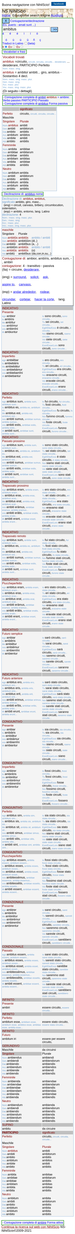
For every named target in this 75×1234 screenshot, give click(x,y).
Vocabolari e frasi (14, 51)
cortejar (25, 299)
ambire (42, 1222)
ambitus (43, 103)
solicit (34, 277)
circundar (8, 299)
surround (19, 277)
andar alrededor (24, 292)
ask (45, 277)
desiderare (31, 269)
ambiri (42, 97)
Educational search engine (31, 15)
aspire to (8, 284)
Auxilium (57, 15)
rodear (44, 292)
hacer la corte (44, 299)
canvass (25, 284)
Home (6, 15)
